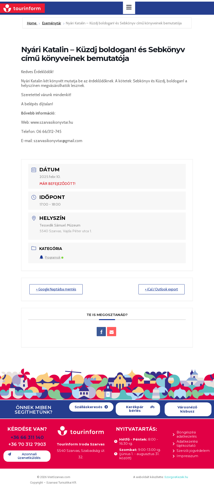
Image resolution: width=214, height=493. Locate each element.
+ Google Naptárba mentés (56, 289)
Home (32, 23)
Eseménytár (51, 23)
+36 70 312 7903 (27, 444)
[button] (91, 407)
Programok (51, 257)
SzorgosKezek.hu (176, 477)
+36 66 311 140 (27, 437)
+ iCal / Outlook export (161, 289)
